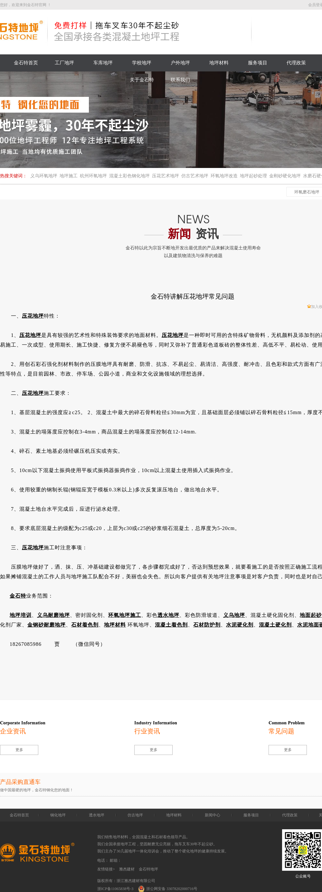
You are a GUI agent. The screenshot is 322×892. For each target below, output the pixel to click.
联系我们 (180, 79)
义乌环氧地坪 (43, 175)
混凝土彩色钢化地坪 (129, 175)
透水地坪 (96, 815)
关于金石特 (142, 79)
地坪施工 (69, 175)
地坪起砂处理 (253, 175)
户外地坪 (180, 62)
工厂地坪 (64, 62)
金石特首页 (26, 62)
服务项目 (257, 62)
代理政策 (296, 62)
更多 (19, 750)
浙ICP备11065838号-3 (115, 889)
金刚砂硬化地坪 (285, 175)
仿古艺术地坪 (194, 175)
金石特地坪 (148, 869)
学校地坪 (141, 62)
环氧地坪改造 (224, 175)
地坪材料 (219, 62)
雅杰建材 (127, 869)
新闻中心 (212, 815)
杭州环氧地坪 (93, 175)
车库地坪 (103, 62)
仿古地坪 (135, 815)
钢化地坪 (58, 815)
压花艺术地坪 (165, 175)
